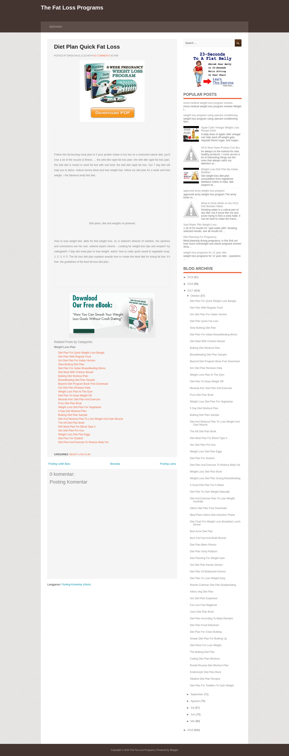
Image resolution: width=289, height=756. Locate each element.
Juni (193, 714)
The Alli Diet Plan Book (71, 422)
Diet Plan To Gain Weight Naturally (210, 491)
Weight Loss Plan (79, 454)
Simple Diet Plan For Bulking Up (208, 638)
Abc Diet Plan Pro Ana (71, 430)
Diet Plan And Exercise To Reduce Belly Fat (83, 442)
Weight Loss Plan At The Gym (75, 391)
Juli (192, 707)
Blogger (174, 750)
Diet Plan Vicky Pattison (203, 551)
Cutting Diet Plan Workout (205, 658)
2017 (190, 290)
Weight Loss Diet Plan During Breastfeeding (215, 478)
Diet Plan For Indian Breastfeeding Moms (81, 368)
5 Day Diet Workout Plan (72, 411)
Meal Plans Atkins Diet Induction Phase (212, 514)
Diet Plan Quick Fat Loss (87, 46)
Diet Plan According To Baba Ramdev (211, 618)
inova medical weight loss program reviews (208, 102)
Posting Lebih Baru (59, 463)
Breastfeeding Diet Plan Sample (76, 379)
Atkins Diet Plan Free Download (208, 508)
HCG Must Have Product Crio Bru (220, 147)
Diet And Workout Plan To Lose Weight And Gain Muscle (90, 418)
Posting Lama (168, 463)
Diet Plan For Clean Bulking (206, 631)
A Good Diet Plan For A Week (207, 485)
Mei (193, 721)
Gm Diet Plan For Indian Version (76, 360)
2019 (190, 277)
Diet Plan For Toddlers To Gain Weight (212, 685)
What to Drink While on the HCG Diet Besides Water (219, 205)
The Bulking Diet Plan (202, 651)
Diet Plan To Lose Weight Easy (207, 578)
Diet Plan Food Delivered (204, 625)
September (197, 694)
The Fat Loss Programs (72, 7)
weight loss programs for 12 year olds (204, 252)
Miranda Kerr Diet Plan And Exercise (79, 399)
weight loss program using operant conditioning (210, 115)
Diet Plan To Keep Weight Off (75, 395)
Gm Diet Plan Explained (203, 598)
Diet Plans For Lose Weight (205, 645)
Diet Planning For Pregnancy (199, 237)
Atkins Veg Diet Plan (201, 591)
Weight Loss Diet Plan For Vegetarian (79, 407)
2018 (190, 283)
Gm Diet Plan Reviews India (74, 387)
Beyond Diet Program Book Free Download (83, 383)
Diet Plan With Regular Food (74, 356)
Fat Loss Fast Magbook (203, 605)
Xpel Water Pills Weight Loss (199, 224)
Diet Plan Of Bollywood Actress (207, 571)
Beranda (56, 26)
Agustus (195, 701)
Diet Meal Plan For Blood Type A (76, 426)
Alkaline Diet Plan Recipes (205, 678)
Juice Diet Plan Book (202, 611)
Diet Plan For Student (70, 438)
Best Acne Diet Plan (201, 531)
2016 (190, 730)
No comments (101, 55)
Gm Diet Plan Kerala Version (206, 564)
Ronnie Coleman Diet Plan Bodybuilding (213, 584)
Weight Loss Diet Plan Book (206, 471)
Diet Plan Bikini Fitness (203, 544)
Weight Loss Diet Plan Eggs (74, 434)
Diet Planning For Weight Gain (207, 558)
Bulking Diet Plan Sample (72, 414)
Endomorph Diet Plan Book (205, 672)
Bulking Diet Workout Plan (73, 376)
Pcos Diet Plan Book (70, 403)
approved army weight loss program (204, 190)
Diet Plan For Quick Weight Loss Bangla (81, 352)
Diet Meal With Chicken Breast (75, 372)
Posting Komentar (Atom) (76, 584)
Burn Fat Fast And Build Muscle (208, 538)
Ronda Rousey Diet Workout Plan (209, 665)
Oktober (195, 295)
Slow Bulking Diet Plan (71, 364)
